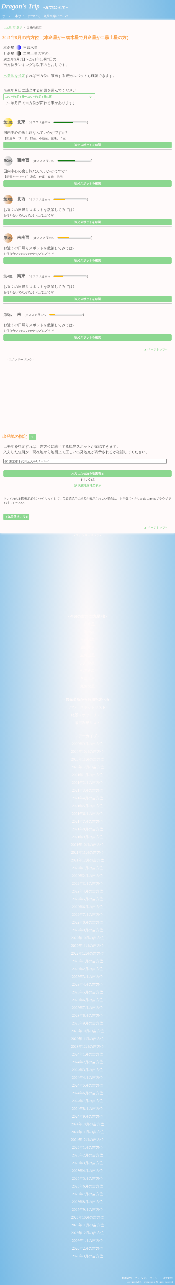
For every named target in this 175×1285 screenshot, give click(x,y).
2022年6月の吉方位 (87, 907)
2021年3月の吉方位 (87, 790)
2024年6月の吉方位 (87, 1093)
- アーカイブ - (87, 736)
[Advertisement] (87, 394)
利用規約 (127, 1278)
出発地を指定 (14, 76)
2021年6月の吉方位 (87, 814)
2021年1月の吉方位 (87, 775)
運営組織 (168, 1278)
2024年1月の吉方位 (87, 1054)
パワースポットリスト (87, 707)
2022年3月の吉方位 (87, 883)
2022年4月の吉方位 (87, 891)
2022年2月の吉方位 (87, 876)
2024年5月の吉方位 (87, 1085)
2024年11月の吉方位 (87, 1132)
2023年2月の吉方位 (87, 969)
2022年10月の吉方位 (87, 938)
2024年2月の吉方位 (87, 1062)
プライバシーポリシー (147, 1278)
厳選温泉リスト (87, 723)
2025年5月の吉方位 (87, 1178)
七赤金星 (87, 671)
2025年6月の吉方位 (87, 1186)
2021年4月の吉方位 (87, 798)
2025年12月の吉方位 (87, 1233)
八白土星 (87, 678)
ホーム (7, 16)
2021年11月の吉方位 (87, 852)
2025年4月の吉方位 (87, 1171)
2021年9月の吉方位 (87, 837)
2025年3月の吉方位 (87, 1163)
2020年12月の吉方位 (87, 767)
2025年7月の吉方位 (87, 1194)
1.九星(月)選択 (12, 27)
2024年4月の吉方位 (87, 1078)
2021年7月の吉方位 (87, 821)
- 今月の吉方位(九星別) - (87, 616)
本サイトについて (28, 16)
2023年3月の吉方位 (87, 977)
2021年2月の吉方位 (87, 783)
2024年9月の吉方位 (87, 1116)
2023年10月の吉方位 (87, 1031)
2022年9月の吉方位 (87, 930)
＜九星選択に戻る (16, 517)
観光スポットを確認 (87, 145)
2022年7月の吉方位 (87, 914)
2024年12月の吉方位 (87, 1140)
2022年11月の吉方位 (87, 946)
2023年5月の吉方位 (87, 992)
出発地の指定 (19, 437)
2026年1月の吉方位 (87, 1241)
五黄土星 (87, 655)
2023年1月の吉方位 (87, 961)
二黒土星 (87, 632)
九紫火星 (87, 686)
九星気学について (56, 16)
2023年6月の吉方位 (87, 1000)
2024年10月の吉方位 (87, 1124)
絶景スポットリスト (87, 715)
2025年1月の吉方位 (87, 1147)
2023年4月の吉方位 (87, 984)
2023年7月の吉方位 (87, 1008)
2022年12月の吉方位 (87, 953)
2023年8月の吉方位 (87, 1015)
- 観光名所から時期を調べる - (88, 699)
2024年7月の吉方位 (87, 1101)
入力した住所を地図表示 (87, 473)
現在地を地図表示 (87, 485)
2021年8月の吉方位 (87, 829)
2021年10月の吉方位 (87, 845)
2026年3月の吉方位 (87, 1256)
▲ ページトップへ (156, 349)
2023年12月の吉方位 (87, 1046)
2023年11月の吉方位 (87, 1039)
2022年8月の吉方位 (87, 922)
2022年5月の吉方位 (87, 899)
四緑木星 (87, 647)
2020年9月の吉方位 (87, 744)
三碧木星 (87, 640)
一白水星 (87, 624)
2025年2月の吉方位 (87, 1155)
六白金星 (87, 663)
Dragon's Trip (34, 6)
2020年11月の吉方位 (87, 759)
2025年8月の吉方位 (87, 1202)
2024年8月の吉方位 (87, 1109)
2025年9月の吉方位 (87, 1209)
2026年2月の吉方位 (87, 1248)
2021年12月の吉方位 (87, 860)
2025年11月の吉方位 (87, 1225)
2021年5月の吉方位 (87, 806)
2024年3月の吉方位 (87, 1070)
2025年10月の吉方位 (87, 1217)
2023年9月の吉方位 (87, 1023)
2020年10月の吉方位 (87, 751)
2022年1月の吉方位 (87, 868)
